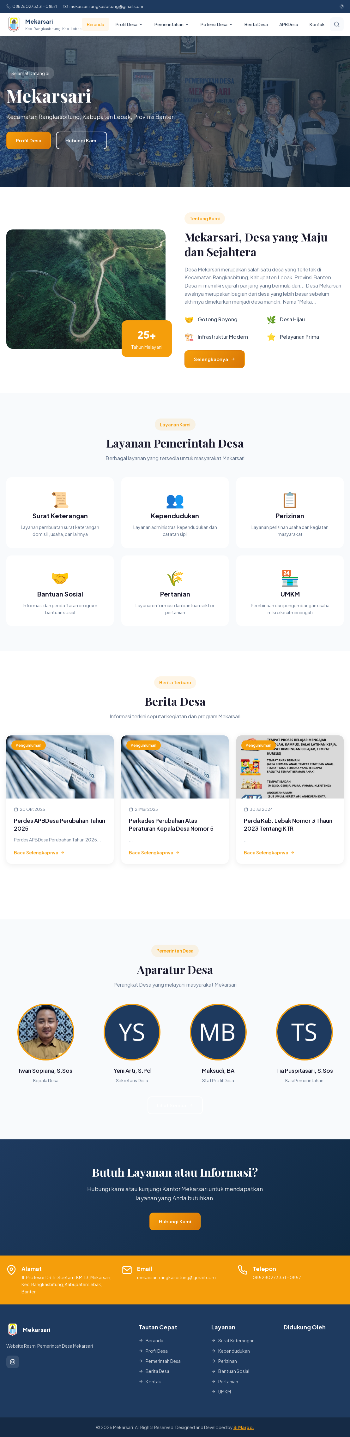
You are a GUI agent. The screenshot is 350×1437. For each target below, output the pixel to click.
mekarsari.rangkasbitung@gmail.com (103, 6)
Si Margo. (243, 1427)
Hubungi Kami (81, 140)
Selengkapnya (214, 359)
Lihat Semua (175, 1105)
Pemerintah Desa (160, 1361)
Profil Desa (28, 140)
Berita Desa (256, 24)
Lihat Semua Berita (175, 885)
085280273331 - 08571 (31, 6)
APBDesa (288, 24)
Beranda (95, 24)
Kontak (317, 24)
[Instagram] (12, 1362)
